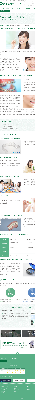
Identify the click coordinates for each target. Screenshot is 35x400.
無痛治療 (15, 391)
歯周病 (28, 388)
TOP (1, 385)
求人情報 (2, 392)
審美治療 (15, 388)
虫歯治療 (15, 386)
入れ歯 (28, 386)
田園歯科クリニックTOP (4, 25)
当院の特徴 (3, 391)
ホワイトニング (16, 389)
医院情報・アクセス (10, 8)
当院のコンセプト (19, 8)
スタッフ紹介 (3, 389)
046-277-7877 (29, 2)
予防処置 (28, 389)
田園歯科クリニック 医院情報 (9, 359)
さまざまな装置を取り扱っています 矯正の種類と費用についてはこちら (10, 333)
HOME (2, 8)
